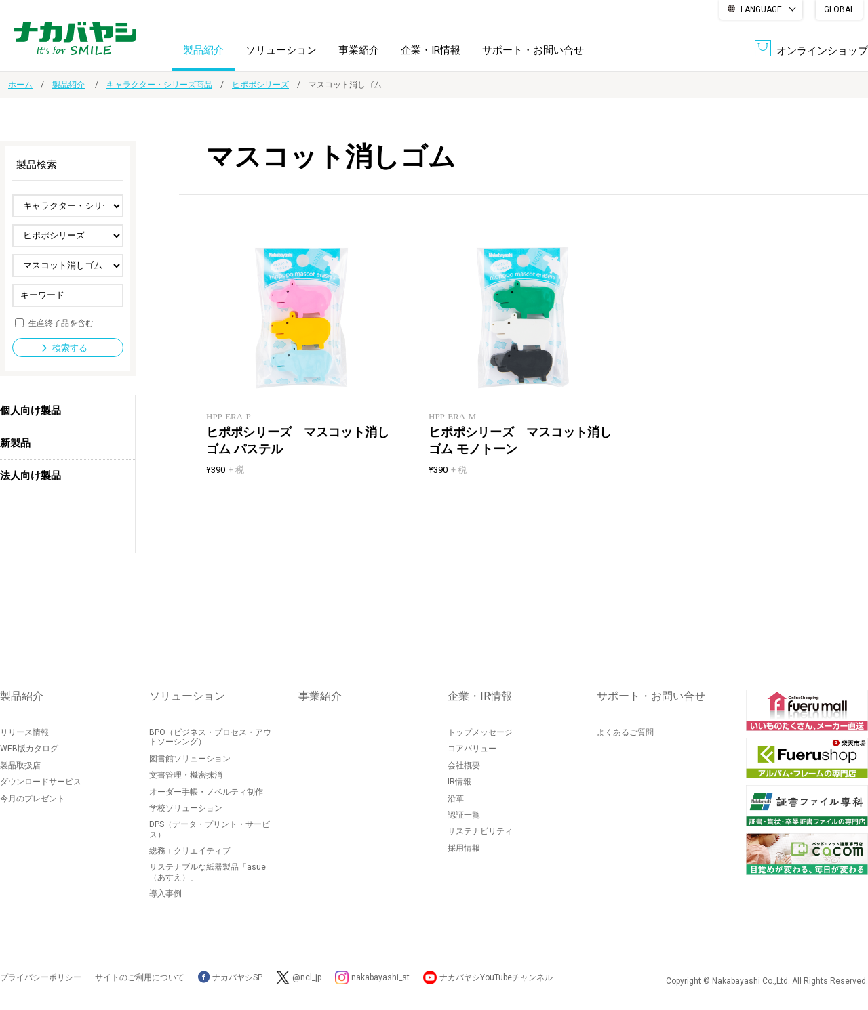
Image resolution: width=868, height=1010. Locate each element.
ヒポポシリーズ (260, 84)
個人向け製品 (30, 410)
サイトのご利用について (139, 977)
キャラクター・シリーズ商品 (159, 84)
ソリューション (281, 50)
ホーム (20, 84)
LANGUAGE (761, 9)
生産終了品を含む (61, 322)
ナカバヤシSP (230, 977)
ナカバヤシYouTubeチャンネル (496, 977)
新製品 (15, 443)
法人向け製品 (30, 475)
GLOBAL (839, 9)
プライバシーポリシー (40, 977)
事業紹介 (358, 50)
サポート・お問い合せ (533, 50)
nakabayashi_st (380, 977)
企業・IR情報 (430, 50)
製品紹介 (203, 50)
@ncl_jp (306, 977)
